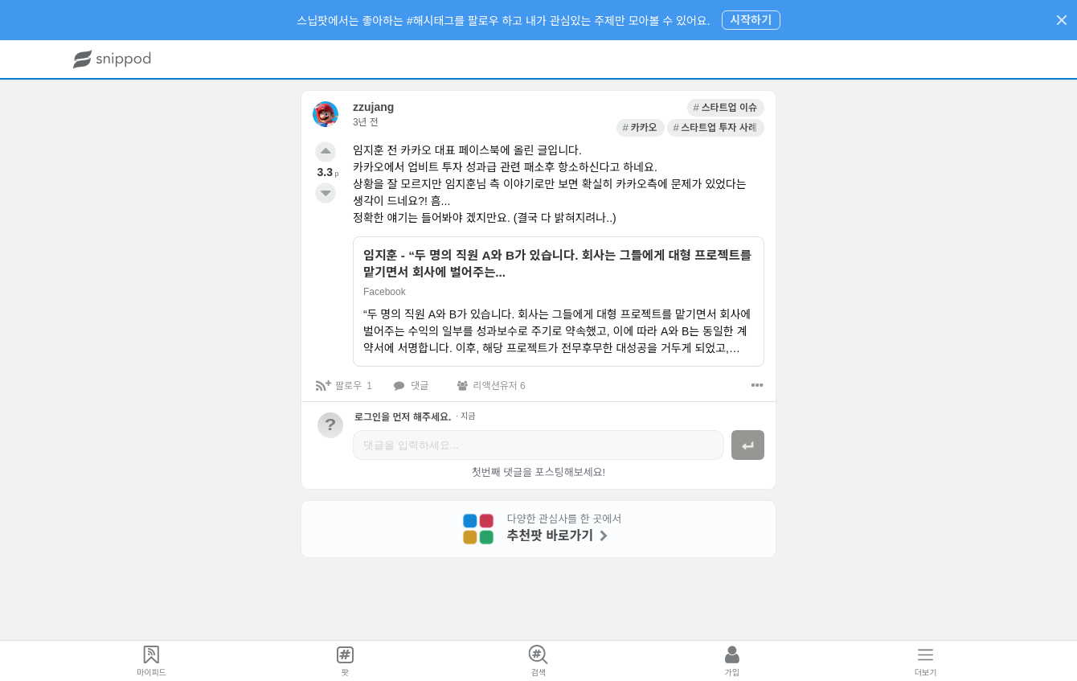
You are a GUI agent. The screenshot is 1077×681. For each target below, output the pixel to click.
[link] (575, 108)
